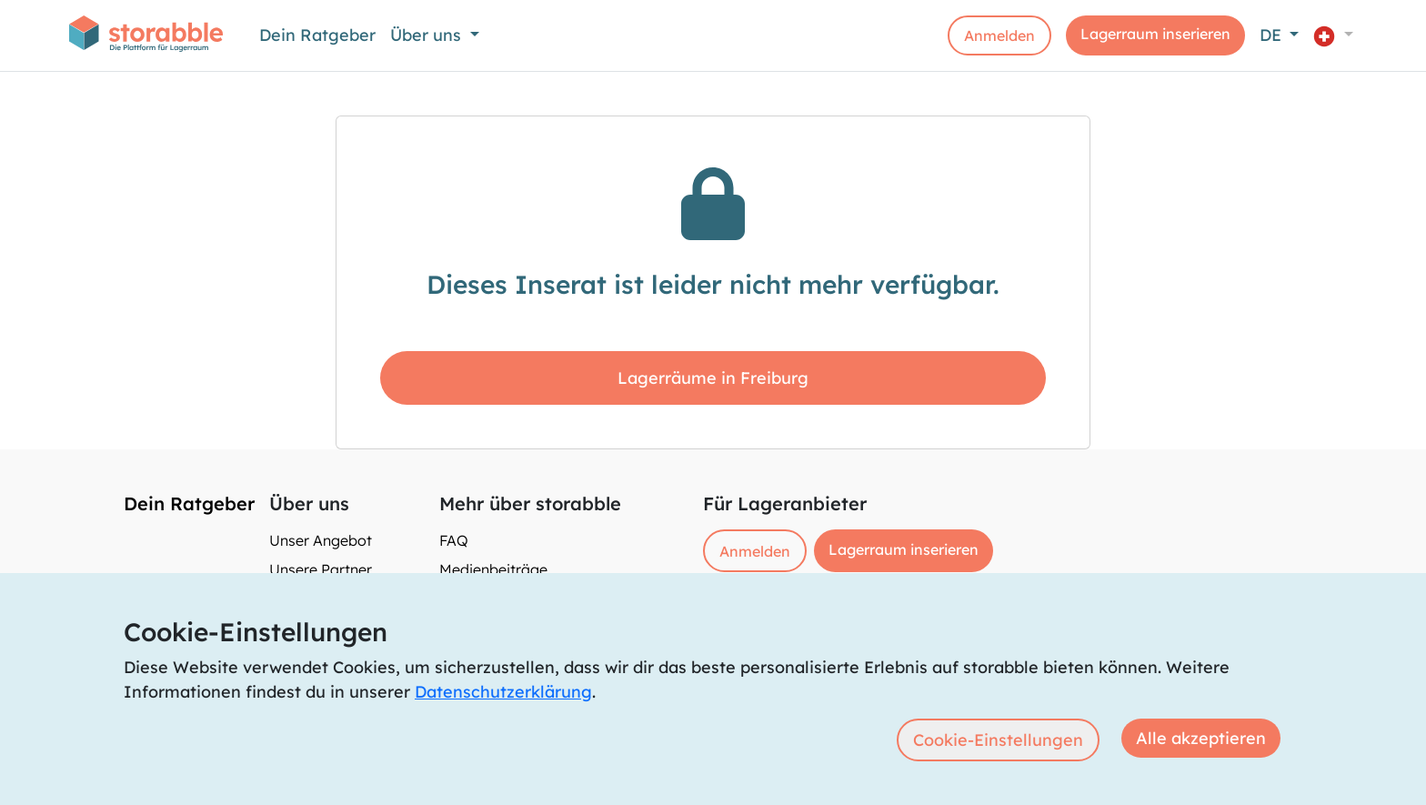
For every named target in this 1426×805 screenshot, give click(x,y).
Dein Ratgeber (317, 35)
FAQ (453, 540)
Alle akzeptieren (1201, 738)
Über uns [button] (428, 35)
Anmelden (999, 35)
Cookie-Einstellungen (998, 740)
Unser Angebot (320, 540)
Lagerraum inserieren (1155, 34)
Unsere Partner (320, 569)
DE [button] (1273, 35)
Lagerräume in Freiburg (713, 377)
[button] (1333, 35)
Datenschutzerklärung (503, 691)
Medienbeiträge (493, 569)
